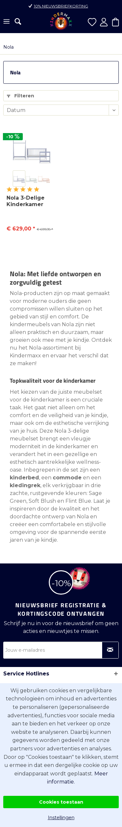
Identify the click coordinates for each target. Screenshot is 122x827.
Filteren (20, 96)
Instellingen (61, 818)
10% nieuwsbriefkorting (61, 6)
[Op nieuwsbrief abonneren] (110, 650)
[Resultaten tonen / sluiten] (18, 21)
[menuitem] (6, 22)
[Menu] (6, 22)
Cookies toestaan (61, 802)
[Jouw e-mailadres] (61, 650)
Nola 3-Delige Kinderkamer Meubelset (26, 201)
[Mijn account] (104, 22)
